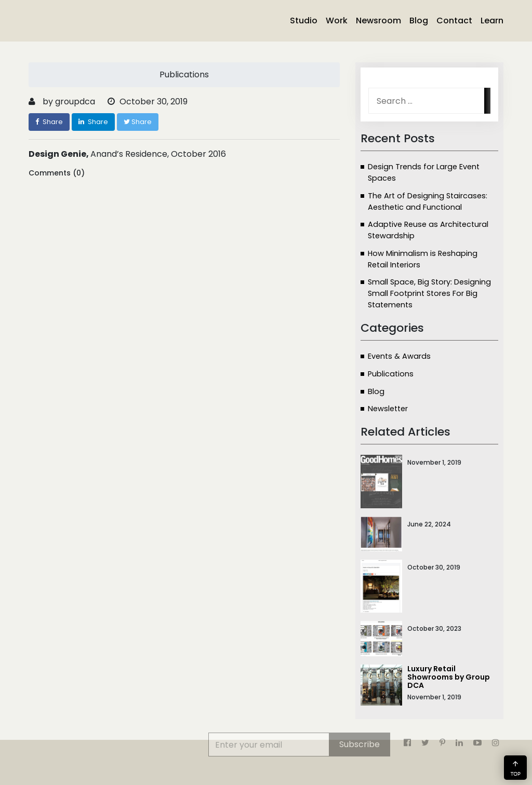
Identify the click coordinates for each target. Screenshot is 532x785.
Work (337, 20)
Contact (454, 20)
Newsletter (388, 408)
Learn (492, 20)
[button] (515, 767)
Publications (391, 374)
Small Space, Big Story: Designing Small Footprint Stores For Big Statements (429, 293)
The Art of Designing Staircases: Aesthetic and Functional (427, 201)
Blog (418, 20)
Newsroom (378, 20)
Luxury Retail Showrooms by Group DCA (448, 677)
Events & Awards (399, 356)
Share (49, 122)
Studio (303, 20)
